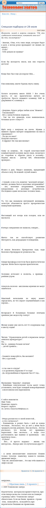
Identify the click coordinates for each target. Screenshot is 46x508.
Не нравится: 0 (38, 471)
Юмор (13, 14)
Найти (41, 3)
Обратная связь (17, 484)
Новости (5, 14)
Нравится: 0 (26, 471)
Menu (4, 4)
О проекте (32, 484)
